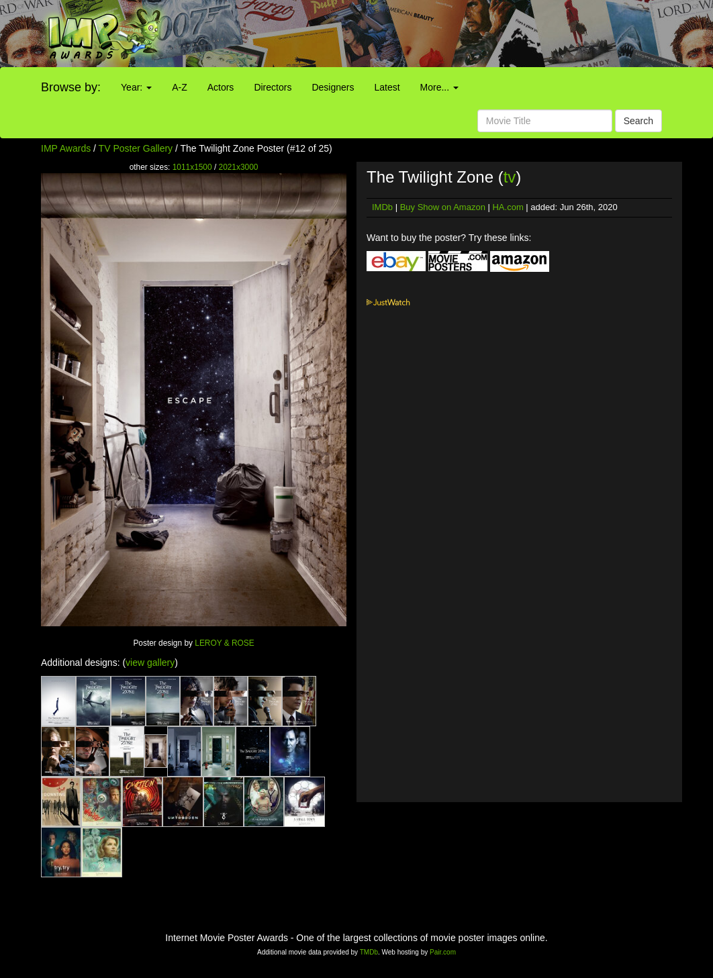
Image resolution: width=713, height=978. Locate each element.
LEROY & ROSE (224, 643)
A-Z (179, 87)
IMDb (382, 207)
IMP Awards (66, 148)
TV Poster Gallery (136, 148)
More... (439, 87)
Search (638, 120)
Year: (136, 87)
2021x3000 (238, 167)
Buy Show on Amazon (442, 207)
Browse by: (71, 87)
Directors (272, 87)
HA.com (507, 207)
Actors (220, 87)
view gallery (150, 662)
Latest (386, 87)
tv (510, 177)
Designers (333, 87)
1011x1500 (192, 167)
